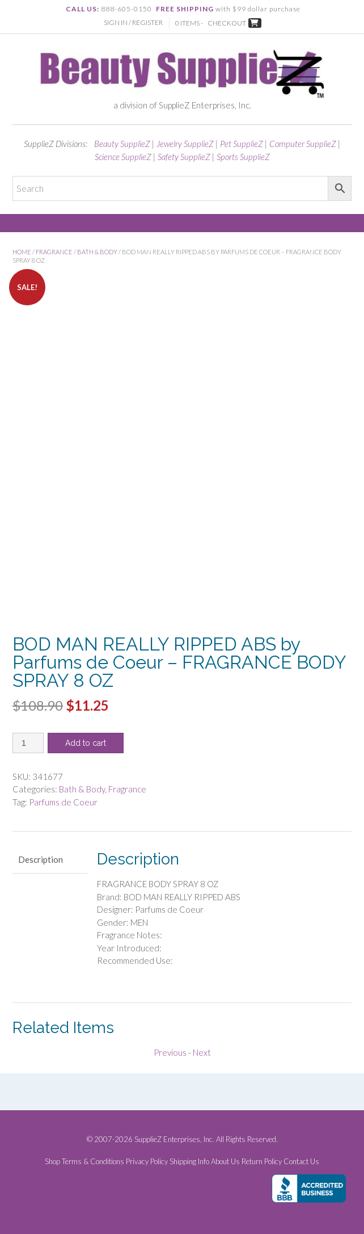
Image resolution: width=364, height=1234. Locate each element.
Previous (170, 1052)
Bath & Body (97, 251)
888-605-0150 (126, 9)
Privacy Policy (147, 1161)
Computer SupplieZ (302, 143)
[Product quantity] (28, 743)
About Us (225, 1161)
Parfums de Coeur (63, 802)
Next (202, 1052)
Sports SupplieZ (243, 157)
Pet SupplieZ (241, 143)
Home (21, 251)
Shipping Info (189, 1161)
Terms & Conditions (93, 1161)
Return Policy (262, 1161)
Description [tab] (40, 859)
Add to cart (85, 743)
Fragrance (54, 251)
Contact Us (301, 1161)
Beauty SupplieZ (122, 143)
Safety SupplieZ (184, 157)
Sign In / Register (133, 22)
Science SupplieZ (123, 157)
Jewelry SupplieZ (185, 143)
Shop (52, 1161)
